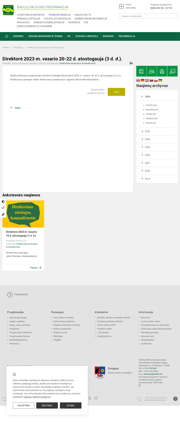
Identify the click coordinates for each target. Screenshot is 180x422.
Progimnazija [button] (127, 36)
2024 (147, 139)
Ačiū (116, 92)
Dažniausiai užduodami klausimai (156, 329)
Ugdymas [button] (18, 36)
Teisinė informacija (59, 15)
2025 (147, 131)
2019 (147, 179)
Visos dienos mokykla (63, 317)
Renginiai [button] (108, 36)
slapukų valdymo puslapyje (37, 397)
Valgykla (57, 340)
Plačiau (34, 267)
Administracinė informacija (91, 18)
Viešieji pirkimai (104, 336)
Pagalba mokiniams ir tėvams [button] (45, 36)
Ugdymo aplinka (17, 321)
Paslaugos (23, 22)
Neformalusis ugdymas (64, 321)
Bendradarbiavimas (18, 340)
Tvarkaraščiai (17, 294)
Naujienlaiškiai (147, 340)
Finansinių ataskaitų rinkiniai (110, 321)
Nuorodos (74, 22)
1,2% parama (103, 332)
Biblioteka (58, 336)
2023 (147, 147)
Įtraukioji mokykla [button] (86, 36)
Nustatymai (23, 405)
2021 (147, 163)
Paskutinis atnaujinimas (161, 6)
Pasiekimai (14, 329)
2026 (147, 96)
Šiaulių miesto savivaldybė (120, 372)
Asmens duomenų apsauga (49, 22)
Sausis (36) (151, 123)
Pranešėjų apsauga (28, 18)
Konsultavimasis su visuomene (34, 26)
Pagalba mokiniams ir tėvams (66, 325)
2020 (147, 171)
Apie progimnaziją (18, 317)
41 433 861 (152, 368)
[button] (6, 36)
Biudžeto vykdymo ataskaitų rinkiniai (113, 317)
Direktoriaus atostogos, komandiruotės (46, 47)
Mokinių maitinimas (62, 329)
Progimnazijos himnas (20, 336)
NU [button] (69, 36)
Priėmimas (14, 343)
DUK (86, 22)
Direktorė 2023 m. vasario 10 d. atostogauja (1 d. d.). (21, 233)
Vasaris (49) (152, 118)
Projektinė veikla (104, 329)
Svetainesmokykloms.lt (155, 400)
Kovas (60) (151, 114)
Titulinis (6, 47)
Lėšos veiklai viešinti (106, 325)
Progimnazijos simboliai (21, 332)
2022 (147, 155)
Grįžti (17, 107)
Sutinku (70, 405)
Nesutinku (47, 405)
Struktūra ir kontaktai (30, 15)
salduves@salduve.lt (152, 374)
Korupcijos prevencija (57, 18)
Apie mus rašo (147, 336)
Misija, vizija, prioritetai (20, 325)
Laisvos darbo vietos (150, 321)
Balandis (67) (152, 110)
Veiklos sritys (82, 15)
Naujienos (19, 47)
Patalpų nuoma (60, 332)
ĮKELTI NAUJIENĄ (131, 6)
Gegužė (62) (151, 105)
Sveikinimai (146, 343)
